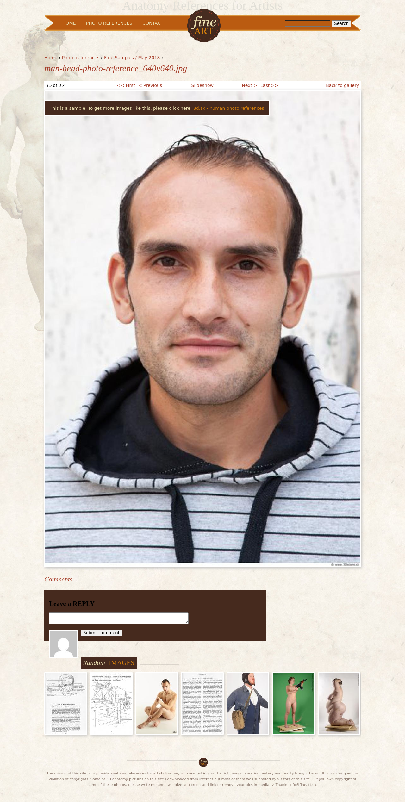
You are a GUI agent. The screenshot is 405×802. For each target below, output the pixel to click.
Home (50, 57)
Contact (152, 23)
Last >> (269, 85)
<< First (126, 85)
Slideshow (202, 85)
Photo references (81, 57)
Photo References (109, 23)
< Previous (150, 85)
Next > (249, 85)
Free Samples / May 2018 (132, 57)
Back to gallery (342, 85)
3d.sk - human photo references (228, 108)
